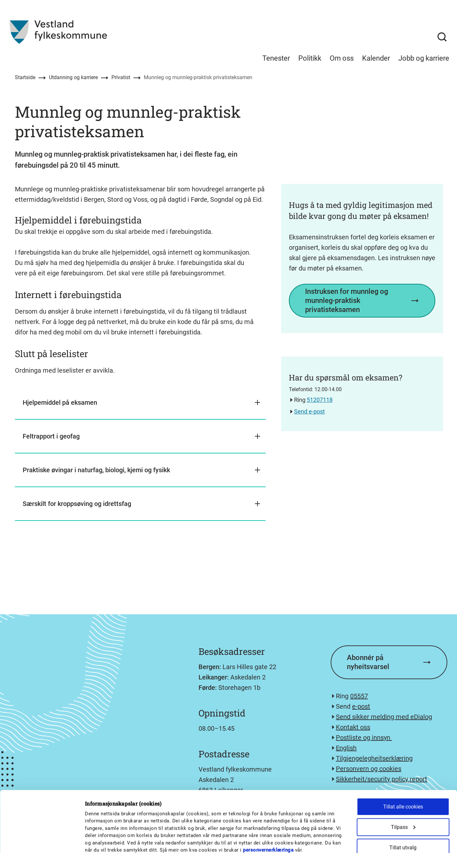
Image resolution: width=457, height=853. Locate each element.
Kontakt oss (353, 727)
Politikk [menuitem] (309, 58)
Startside (25, 77)
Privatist (120, 77)
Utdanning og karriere (73, 77)
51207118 (320, 399)
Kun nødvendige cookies (403, 811)
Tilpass (403, 770)
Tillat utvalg (403, 790)
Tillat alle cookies (403, 750)
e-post (361, 706)
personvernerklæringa (268, 793)
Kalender (376, 58)
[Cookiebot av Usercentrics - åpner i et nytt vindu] (42, 840)
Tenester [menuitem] (276, 58)
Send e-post (309, 411)
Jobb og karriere (423, 58)
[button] (140, 403)
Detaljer (337, 840)
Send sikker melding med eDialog (384, 717)
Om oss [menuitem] (342, 58)
